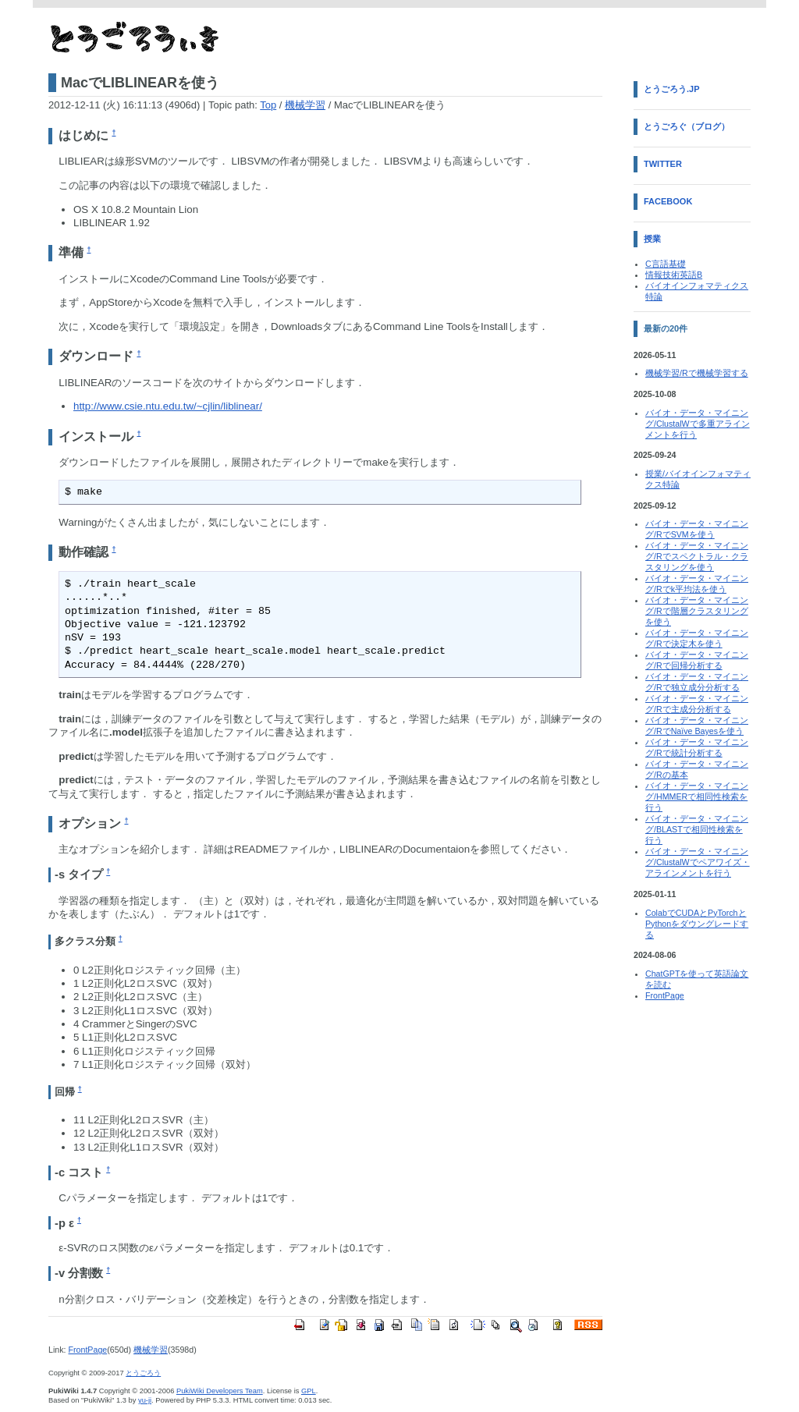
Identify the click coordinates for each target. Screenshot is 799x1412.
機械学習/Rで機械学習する (696, 373)
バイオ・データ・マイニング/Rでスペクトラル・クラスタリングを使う (696, 556)
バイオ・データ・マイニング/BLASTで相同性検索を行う (696, 829)
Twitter (663, 164)
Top (268, 105)
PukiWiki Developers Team (219, 1391)
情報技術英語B (673, 274)
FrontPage (87, 1349)
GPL (308, 1391)
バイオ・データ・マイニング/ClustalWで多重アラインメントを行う (697, 423)
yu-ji (144, 1400)
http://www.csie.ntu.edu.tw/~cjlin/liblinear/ (167, 406)
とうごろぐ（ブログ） (687, 126)
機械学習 (305, 105)
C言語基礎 (665, 263)
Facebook (668, 201)
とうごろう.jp (672, 89)
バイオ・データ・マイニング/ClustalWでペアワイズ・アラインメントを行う (697, 862)
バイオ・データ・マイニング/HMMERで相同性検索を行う (696, 796)
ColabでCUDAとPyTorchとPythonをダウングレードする (696, 923)
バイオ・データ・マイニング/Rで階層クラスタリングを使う (696, 610)
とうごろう (143, 1373)
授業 (652, 238)
